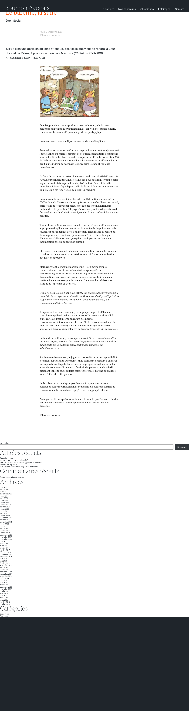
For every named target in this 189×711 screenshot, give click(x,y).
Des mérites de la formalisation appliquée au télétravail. (21, 462)
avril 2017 (4, 544)
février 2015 (5, 570)
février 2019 (5, 531)
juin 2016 (3, 559)
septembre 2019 (6, 522)
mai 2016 (3, 561)
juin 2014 (3, 580)
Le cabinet (107, 9)
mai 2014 (3, 583)
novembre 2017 (6, 539)
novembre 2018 (6, 537)
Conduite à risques (7, 458)
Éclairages (164, 9)
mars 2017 (4, 546)
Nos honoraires (127, 9)
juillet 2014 (4, 578)
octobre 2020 (5, 507)
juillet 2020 (4, 509)
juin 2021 (3, 496)
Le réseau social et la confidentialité (14, 460)
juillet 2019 (4, 524)
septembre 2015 (6, 565)
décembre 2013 (6, 587)
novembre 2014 (6, 574)
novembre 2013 (6, 589)
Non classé (4, 616)
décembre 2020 (6, 505)
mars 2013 (4, 600)
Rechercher (4, 443)
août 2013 (4, 593)
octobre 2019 (5, 520)
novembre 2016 (6, 554)
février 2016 (5, 563)
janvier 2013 (5, 602)
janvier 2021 (5, 502)
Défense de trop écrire (8, 465)
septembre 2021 (6, 494)
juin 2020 (3, 511)
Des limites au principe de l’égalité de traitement (18, 467)
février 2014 (5, 585)
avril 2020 (4, 513)
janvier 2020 (5, 515)
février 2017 (5, 548)
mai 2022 (3, 487)
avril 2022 (4, 489)
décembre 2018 (6, 535)
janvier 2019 (5, 533)
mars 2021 (4, 500)
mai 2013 (3, 596)
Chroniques (147, 9)
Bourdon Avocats (27, 8)
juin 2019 (3, 526)
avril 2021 (4, 498)
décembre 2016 (6, 552)
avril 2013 (4, 598)
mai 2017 (3, 541)
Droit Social (13, 20)
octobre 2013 (5, 591)
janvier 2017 (5, 550)
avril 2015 (4, 567)
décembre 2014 (6, 572)
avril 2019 (4, 528)
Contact (179, 9)
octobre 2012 (5, 604)
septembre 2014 (6, 576)
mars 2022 (4, 492)
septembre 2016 (6, 557)
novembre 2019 (6, 518)
